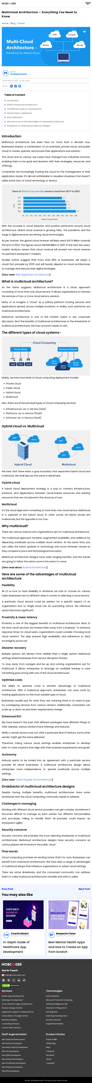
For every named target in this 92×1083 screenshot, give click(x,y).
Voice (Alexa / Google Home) (15, 1015)
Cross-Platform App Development (17, 1004)
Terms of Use (62, 1080)
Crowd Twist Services (11, 1027)
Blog (13, 23)
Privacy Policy (51, 1080)
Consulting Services (10, 1023)
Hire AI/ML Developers (11, 1055)
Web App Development (12, 1000)
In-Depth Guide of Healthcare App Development (16, 947)
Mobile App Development (13, 996)
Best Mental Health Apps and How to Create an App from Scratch (68, 947)
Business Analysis (9, 1019)
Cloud (21, 23)
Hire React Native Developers (15, 1047)
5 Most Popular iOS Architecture (33, 779)
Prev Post (7, 889)
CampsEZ (50, 1063)
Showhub (50, 1055)
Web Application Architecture (32, 274)
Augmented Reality (54, 1023)
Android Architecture (34, 567)
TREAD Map (51, 1043)
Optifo (49, 1059)
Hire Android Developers (12, 1059)
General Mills (51, 1039)
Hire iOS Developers (10, 1051)
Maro (48, 1047)
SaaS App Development (56, 1015)
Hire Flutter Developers (12, 1043)
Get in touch (10, 970)
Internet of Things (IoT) (56, 1008)
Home (5, 23)
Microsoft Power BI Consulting (59, 1000)
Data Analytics (52, 996)
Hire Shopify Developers (12, 1067)
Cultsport (50, 1051)
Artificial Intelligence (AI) (57, 1004)
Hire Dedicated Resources (13, 1039)
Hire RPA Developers (11, 1071)
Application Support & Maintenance (18, 1012)
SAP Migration (52, 1012)
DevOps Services (53, 1019)
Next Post (84, 889)
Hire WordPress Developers (14, 1063)
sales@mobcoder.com (15, 975)
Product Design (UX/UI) (12, 1008)
